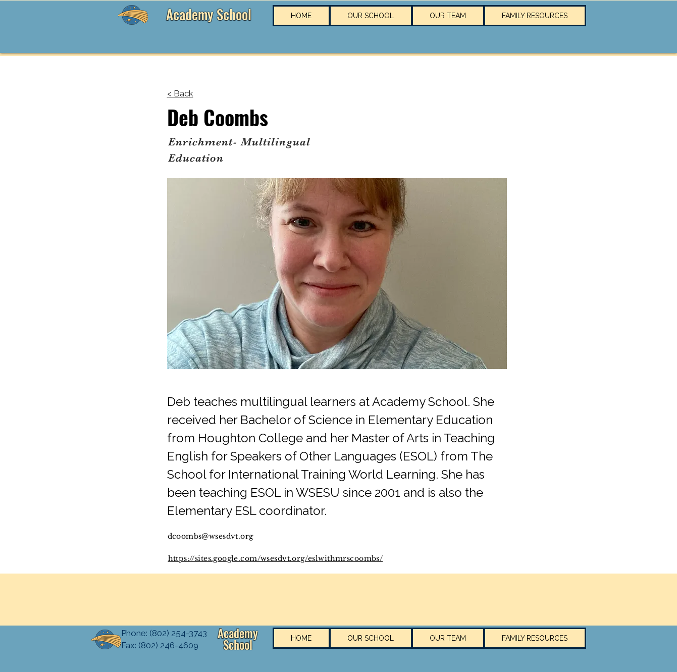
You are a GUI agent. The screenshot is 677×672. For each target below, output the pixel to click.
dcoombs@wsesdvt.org (210, 536)
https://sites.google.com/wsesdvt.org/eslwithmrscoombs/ (275, 558)
